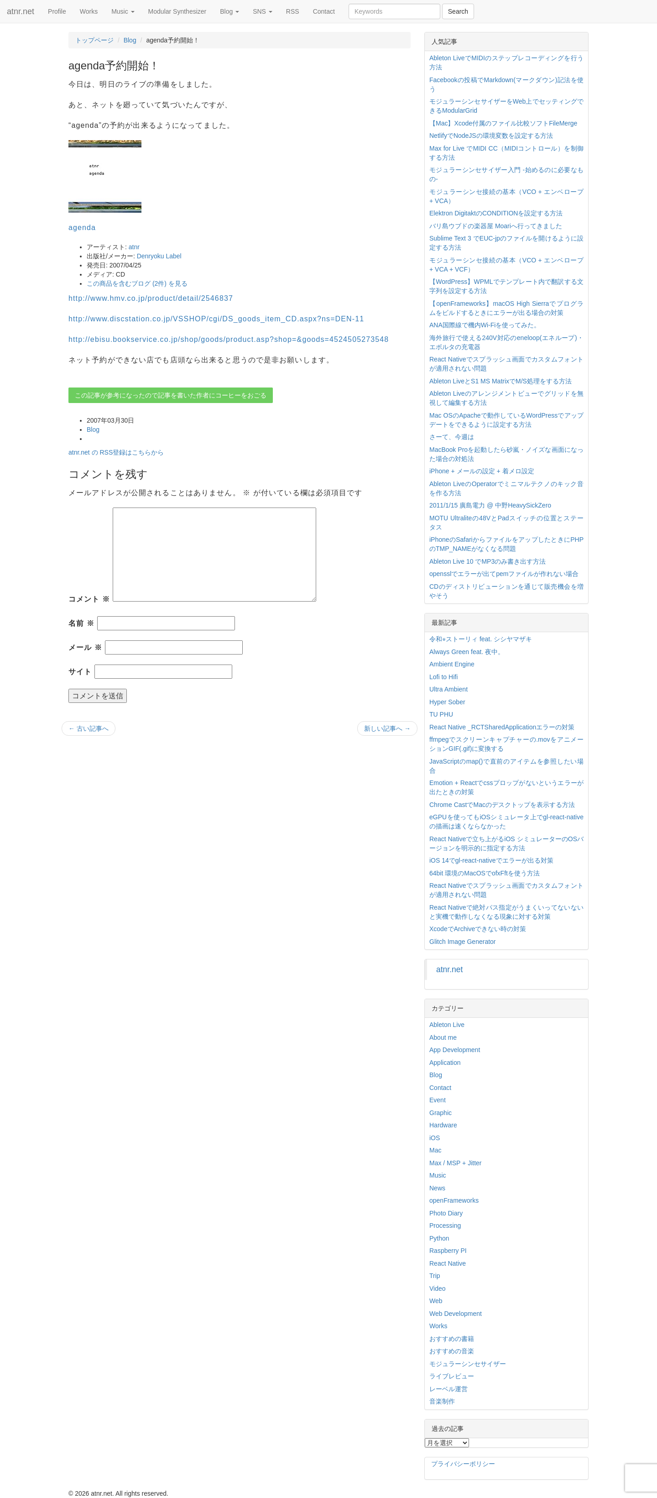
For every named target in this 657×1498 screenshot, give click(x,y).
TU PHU (441, 714)
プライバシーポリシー (463, 1463)
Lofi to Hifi (443, 677)
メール (85, 647)
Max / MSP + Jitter (455, 1163)
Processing (445, 1225)
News (437, 1188)
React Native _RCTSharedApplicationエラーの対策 (501, 727)
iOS (434, 1138)
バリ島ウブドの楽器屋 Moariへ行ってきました (495, 226)
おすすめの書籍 (451, 1338)
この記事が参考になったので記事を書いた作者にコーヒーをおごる (170, 395)
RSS (292, 11)
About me (443, 1037)
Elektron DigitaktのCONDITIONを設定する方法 (496, 213)
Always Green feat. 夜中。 (466, 651)
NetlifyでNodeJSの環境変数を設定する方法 (491, 135)
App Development (454, 1049)
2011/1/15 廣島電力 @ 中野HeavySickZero (490, 505)
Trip (434, 1275)
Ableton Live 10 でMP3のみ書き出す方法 (487, 561)
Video (437, 1288)
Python (439, 1238)
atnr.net (20, 11)
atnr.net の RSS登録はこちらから (116, 452)
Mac (435, 1150)
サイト (80, 672)
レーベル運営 (448, 1389)
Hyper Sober (447, 702)
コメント (89, 599)
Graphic (440, 1112)
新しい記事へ (387, 728)
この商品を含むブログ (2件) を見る (137, 283)
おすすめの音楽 (451, 1351)
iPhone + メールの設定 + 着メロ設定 (481, 471)
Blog (229, 11)
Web (436, 1300)
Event (437, 1100)
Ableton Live (446, 1024)
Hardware (443, 1125)
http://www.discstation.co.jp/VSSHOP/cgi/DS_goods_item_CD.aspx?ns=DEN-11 (216, 319)
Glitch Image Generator (462, 941)
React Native (447, 1263)
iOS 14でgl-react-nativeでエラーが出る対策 (491, 860)
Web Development (455, 1313)
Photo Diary (446, 1213)
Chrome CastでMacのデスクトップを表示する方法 (502, 804)
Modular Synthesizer (177, 11)
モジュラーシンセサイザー (467, 1363)
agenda (82, 227)
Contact (324, 11)
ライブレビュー (451, 1376)
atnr (134, 247)
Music (122, 11)
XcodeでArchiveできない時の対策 (477, 928)
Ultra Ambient (448, 689)
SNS (262, 11)
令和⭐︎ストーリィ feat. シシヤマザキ (480, 639)
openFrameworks (454, 1200)
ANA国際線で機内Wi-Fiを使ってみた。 (484, 325)
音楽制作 (442, 1401)
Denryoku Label (159, 256)
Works (89, 11)
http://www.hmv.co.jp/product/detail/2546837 (150, 298)
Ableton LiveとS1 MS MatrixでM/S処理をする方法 (500, 381)
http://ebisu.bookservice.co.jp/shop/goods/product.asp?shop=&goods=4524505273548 (228, 339)
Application (445, 1062)
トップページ (94, 40)
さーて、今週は (451, 436)
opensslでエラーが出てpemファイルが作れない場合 (504, 573)
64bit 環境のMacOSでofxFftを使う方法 (484, 873)
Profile (57, 11)
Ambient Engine (451, 664)
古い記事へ (88, 728)
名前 (81, 623)
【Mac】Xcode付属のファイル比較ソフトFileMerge (503, 123)
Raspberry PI (448, 1250)
